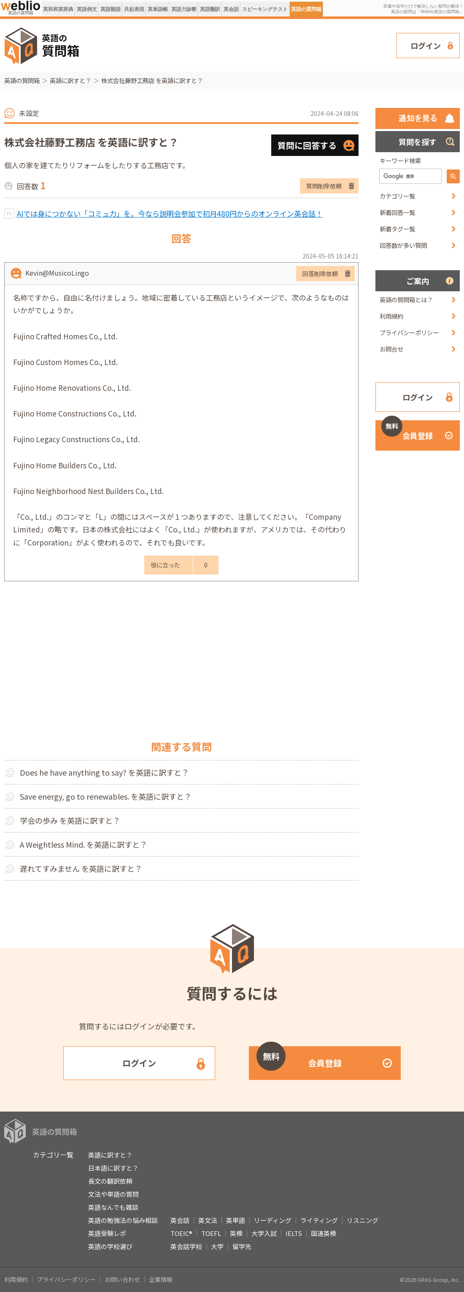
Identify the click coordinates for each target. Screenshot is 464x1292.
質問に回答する (307, 145)
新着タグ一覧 (397, 228)
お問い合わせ (122, 1279)
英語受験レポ (107, 1233)
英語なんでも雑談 (113, 1207)
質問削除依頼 (324, 186)
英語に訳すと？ (70, 80)
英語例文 (87, 9)
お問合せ (391, 348)
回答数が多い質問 (403, 245)
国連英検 (323, 1233)
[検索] (409, 176)
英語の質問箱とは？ (406, 299)
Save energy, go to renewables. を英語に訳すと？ (106, 796)
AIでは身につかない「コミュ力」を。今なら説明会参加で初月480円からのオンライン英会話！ (170, 213)
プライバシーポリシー (409, 332)
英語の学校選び (110, 1246)
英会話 (231, 9)
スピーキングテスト (265, 9)
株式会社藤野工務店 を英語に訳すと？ (152, 80)
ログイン (425, 45)
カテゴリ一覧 (397, 195)
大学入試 (264, 1233)
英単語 (235, 1220)
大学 (217, 1246)
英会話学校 (186, 1246)
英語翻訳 (210, 9)
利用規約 (391, 316)
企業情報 (161, 1279)
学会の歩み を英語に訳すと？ (70, 820)
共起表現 (134, 9)
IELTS (294, 1233)
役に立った (165, 565)
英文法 (207, 1220)
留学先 (241, 1246)
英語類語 (110, 9)
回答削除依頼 (320, 273)
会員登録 (407, 430)
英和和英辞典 (58, 9)
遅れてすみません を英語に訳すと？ (81, 868)
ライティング (319, 1220)
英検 (236, 1233)
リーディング (272, 1220)
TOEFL (211, 1233)
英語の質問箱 (306, 9)
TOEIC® (181, 1233)
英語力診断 (184, 9)
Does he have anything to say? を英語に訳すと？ (104, 772)
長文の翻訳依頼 (110, 1180)
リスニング (362, 1220)
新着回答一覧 (397, 212)
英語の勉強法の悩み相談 (123, 1220)
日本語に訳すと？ (113, 1167)
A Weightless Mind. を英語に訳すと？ (83, 844)
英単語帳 (158, 9)
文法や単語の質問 (113, 1194)
